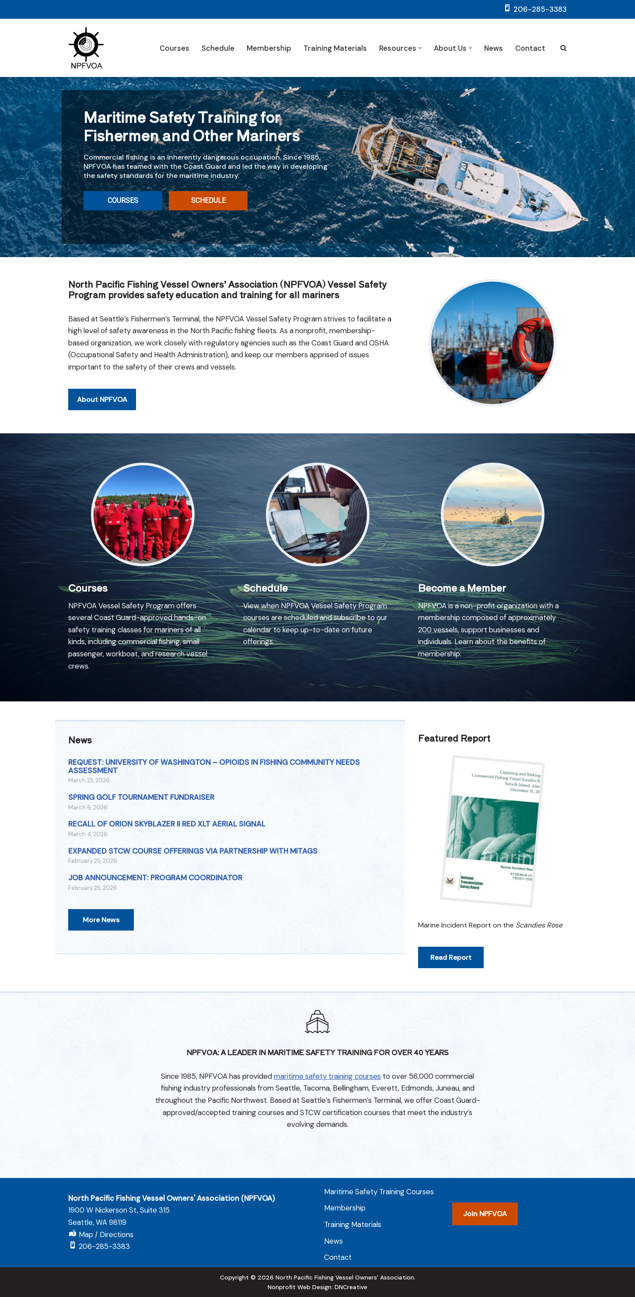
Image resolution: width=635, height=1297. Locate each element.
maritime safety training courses (327, 1076)
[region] (317, 167)
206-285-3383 (540, 9)
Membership (269, 48)
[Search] (563, 48)
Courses (174, 48)
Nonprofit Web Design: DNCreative (317, 1287)
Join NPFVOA (485, 1213)
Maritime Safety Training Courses (379, 1191)
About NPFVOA (102, 415)
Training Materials (335, 48)
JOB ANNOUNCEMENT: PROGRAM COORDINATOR (155, 877)
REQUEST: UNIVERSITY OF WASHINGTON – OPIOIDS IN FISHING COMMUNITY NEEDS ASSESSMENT (214, 766)
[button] (420, 47)
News (493, 48)
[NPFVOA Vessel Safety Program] (86, 48)
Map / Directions (106, 1234)
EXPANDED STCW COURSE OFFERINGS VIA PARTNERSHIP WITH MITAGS (193, 851)
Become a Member (462, 587)
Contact (530, 48)
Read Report (450, 957)
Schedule (218, 48)
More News (101, 919)
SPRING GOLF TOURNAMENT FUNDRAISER (141, 797)
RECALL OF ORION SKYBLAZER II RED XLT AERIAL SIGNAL (166, 824)
